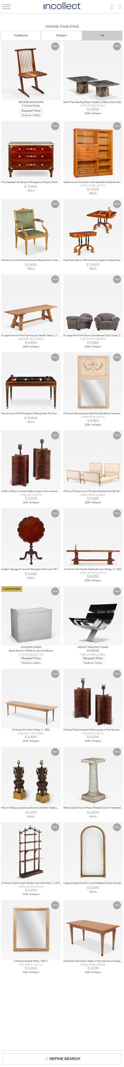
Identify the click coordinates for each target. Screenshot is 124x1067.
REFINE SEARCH (62, 1059)
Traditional (20, 35)
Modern (61, 35)
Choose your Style (62, 26)
